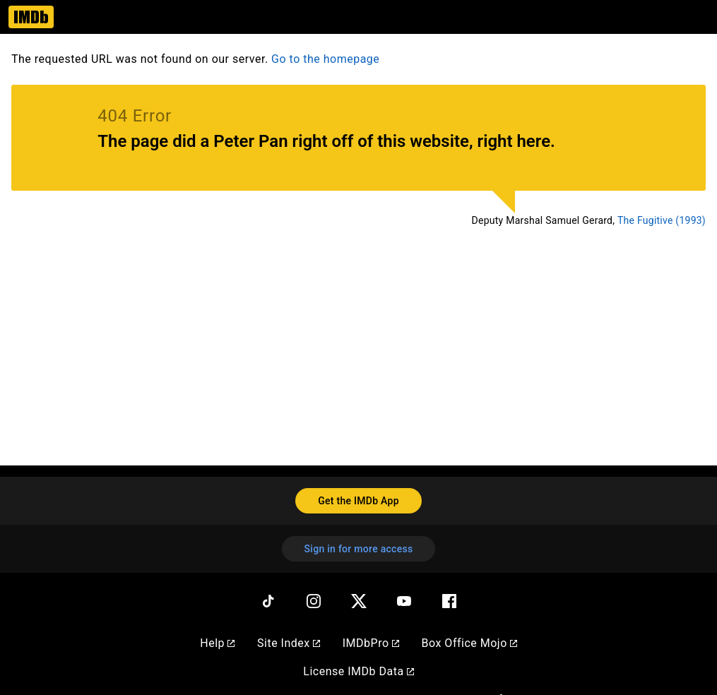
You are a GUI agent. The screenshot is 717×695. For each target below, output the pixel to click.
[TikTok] (268, 601)
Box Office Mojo (469, 643)
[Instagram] (314, 601)
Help (217, 643)
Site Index (288, 643)
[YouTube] (404, 601)
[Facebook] (449, 601)
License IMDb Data (358, 671)
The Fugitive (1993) (661, 220)
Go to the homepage (325, 59)
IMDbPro (371, 643)
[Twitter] (359, 601)
